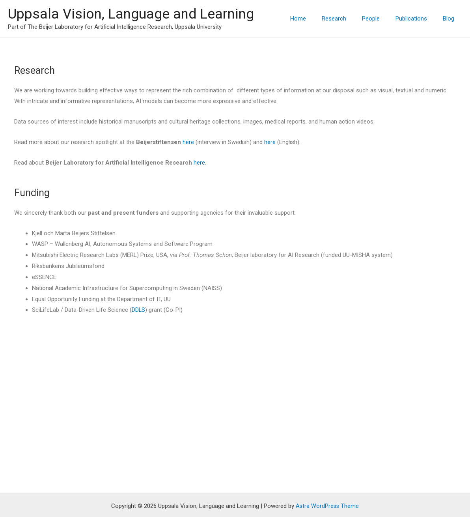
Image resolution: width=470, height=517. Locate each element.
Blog (450, 18)
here (188, 142)
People (381, 18)
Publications (417, 18)
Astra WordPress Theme (327, 482)
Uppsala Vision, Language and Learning (131, 14)
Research (348, 18)
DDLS (138, 309)
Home (316, 18)
